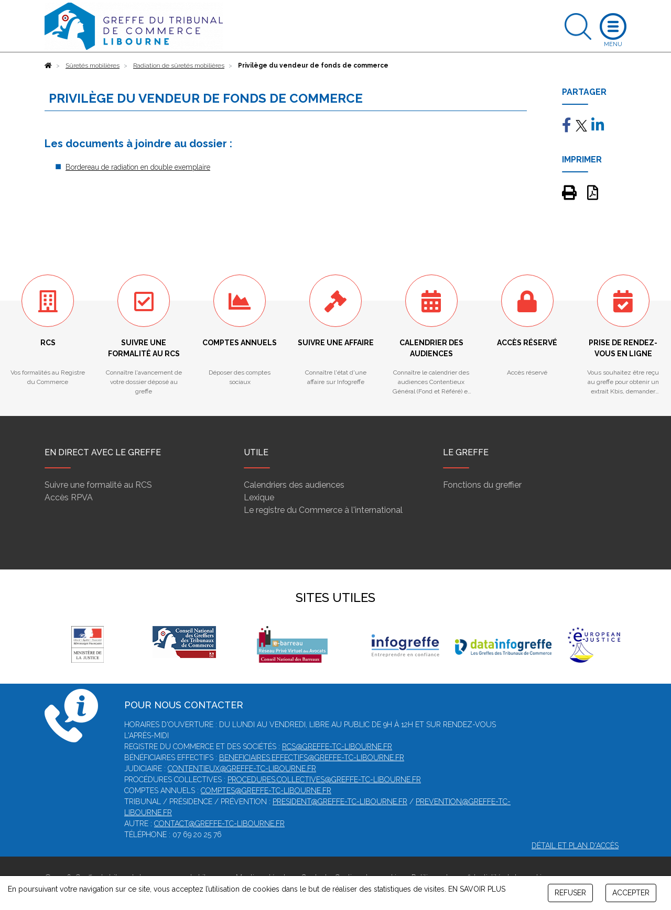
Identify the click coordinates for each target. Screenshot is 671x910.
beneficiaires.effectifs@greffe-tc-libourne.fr (311, 757)
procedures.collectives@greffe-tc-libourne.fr (324, 779)
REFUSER (570, 893)
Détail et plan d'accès (575, 845)
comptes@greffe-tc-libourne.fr (266, 790)
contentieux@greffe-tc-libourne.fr (242, 768)
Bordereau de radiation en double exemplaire (138, 167)
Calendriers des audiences (294, 485)
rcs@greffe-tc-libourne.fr (337, 746)
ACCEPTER (631, 893)
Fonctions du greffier (482, 485)
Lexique (259, 497)
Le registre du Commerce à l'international (323, 510)
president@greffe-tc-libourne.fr (340, 801)
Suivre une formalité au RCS (98, 485)
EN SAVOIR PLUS (476, 889)
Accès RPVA (69, 497)
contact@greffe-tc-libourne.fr (219, 823)
